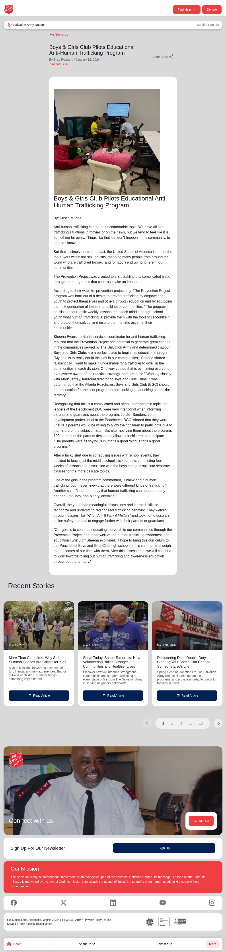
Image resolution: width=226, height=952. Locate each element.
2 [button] (172, 723)
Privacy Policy (93, 919)
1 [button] (163, 723)
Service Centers (208, 25)
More (212, 944)
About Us (88, 944)
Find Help (187, 9)
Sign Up (164, 848)
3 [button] (181, 723)
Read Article (39, 695)
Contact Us (201, 821)
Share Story (163, 57)
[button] (218, 723)
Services (165, 944)
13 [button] (201, 723)
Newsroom (60, 34)
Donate (212, 9)
